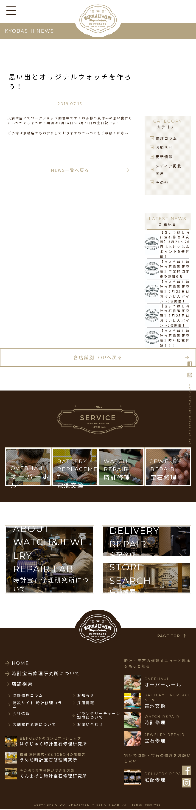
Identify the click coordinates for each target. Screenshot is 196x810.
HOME (20, 663)
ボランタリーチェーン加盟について (98, 715)
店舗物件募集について (34, 725)
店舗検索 (22, 684)
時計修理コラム (28, 696)
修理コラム (166, 138)
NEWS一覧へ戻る (70, 170)
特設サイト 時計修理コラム (37, 705)
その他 (162, 182)
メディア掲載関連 (169, 169)
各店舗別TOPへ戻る (98, 357)
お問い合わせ (90, 725)
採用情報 (86, 703)
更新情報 (164, 156)
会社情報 (21, 714)
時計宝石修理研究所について (46, 673)
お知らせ (164, 147)
